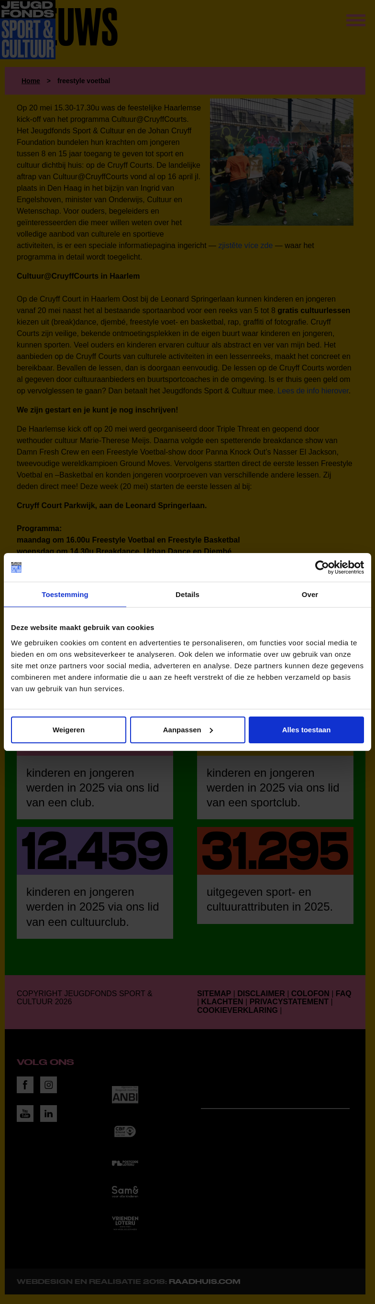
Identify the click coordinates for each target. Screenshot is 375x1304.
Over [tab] (310, 594)
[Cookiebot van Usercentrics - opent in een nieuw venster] (322, 567)
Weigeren (69, 730)
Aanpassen (188, 730)
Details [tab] (187, 594)
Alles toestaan (306, 730)
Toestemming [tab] (65, 594)
